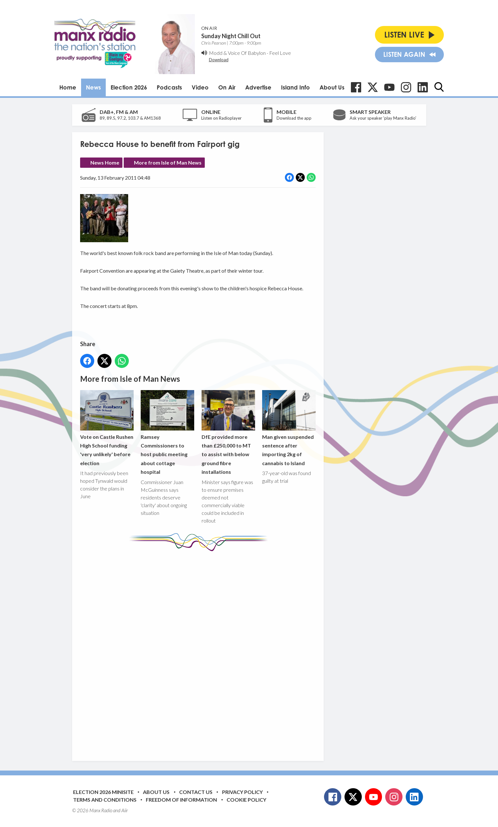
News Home (104, 162)
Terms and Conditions (105, 800)
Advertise (258, 87)
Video (200, 87)
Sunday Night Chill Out (231, 35)
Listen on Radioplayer (221, 118)
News (93, 87)
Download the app (294, 118)
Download (218, 59)
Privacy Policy (242, 792)
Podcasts (169, 87)
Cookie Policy (246, 800)
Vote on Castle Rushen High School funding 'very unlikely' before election (107, 428)
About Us (332, 87)
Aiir (124, 810)
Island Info (295, 87)
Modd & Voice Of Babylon (237, 53)
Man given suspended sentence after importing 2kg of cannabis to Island (288, 428)
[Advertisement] (200, 651)
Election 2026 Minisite (103, 792)
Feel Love (280, 53)
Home (67, 87)
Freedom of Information (181, 800)
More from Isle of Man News (168, 162)
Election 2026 (129, 87)
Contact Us (195, 792)
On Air (227, 87)
